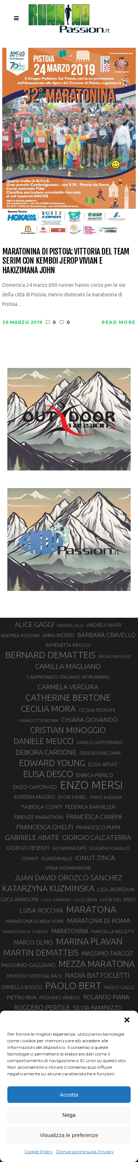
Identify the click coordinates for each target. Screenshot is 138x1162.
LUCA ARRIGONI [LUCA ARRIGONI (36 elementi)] (19, 899)
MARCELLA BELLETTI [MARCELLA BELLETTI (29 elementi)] (112, 931)
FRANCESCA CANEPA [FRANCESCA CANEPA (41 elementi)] (94, 816)
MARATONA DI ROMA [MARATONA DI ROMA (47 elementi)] (98, 920)
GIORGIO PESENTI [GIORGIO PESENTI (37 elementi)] (28, 848)
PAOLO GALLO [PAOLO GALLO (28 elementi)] (119, 987)
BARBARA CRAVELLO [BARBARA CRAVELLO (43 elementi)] (106, 635)
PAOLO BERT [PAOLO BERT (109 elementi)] (73, 985)
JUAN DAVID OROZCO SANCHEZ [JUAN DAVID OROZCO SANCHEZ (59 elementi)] (68, 877)
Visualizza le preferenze (69, 1135)
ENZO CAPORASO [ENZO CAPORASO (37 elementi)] (35, 787)
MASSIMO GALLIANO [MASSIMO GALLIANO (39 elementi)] (28, 965)
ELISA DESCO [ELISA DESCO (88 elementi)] (48, 774)
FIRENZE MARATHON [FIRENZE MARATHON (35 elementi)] (38, 817)
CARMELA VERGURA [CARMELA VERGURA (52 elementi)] (68, 686)
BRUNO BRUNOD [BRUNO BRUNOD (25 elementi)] (115, 656)
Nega (69, 1115)
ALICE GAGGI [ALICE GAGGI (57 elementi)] (34, 624)
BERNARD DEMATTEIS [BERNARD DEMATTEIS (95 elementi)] (50, 655)
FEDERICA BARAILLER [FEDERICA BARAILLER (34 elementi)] (90, 807)
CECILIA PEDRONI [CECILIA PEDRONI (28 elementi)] (97, 710)
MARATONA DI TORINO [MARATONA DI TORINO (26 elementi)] (25, 931)
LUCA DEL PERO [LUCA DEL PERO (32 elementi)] (117, 899)
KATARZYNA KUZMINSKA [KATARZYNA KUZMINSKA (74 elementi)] (48, 888)
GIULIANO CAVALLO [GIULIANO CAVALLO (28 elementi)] (109, 848)
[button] (127, 1020)
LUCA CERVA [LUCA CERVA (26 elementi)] (85, 899)
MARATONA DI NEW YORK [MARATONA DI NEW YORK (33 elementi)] (35, 921)
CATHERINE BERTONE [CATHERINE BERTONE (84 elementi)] (68, 697)
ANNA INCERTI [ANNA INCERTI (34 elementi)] (58, 635)
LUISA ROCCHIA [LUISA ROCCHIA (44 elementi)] (41, 910)
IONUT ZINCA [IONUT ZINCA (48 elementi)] (95, 857)
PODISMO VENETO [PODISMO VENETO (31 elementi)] (59, 997)
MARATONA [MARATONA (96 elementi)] (91, 909)
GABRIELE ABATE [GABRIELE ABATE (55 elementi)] (32, 837)
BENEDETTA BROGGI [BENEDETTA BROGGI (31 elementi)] (68, 645)
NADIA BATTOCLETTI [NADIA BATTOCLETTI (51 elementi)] (97, 975)
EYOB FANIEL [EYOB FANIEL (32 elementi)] (72, 797)
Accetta (69, 1094)
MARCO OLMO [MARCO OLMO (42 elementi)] (33, 942)
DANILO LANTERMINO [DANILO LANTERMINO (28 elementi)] (100, 742)
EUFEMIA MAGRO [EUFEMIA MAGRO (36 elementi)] (34, 797)
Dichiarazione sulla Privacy (85, 1151)
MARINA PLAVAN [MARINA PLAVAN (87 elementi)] (89, 941)
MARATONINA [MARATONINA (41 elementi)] (69, 931)
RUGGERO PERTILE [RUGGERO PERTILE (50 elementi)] (42, 1007)
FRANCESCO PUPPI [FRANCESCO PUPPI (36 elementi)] (98, 827)
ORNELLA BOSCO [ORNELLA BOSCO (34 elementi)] (21, 987)
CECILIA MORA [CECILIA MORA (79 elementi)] (48, 708)
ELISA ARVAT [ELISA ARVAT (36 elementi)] (102, 764)
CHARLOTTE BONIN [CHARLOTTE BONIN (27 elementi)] (38, 720)
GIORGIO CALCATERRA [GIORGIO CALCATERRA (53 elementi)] (96, 837)
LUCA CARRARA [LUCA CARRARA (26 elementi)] (56, 899)
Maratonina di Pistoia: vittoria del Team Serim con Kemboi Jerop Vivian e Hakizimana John (65, 261)
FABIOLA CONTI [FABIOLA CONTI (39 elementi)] (41, 807)
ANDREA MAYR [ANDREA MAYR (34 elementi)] (103, 625)
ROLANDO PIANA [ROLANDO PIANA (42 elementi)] (106, 997)
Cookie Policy (38, 1151)
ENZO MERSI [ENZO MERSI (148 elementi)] (91, 785)
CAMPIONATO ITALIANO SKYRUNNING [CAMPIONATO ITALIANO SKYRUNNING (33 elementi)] (68, 677)
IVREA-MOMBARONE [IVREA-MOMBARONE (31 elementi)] (68, 868)
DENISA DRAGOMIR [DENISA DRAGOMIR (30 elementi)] (100, 752)
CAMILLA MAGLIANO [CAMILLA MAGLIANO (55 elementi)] (68, 666)
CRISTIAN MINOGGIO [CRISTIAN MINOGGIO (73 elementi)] (68, 730)
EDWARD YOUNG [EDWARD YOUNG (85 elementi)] (52, 763)
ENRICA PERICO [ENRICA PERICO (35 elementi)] (94, 775)
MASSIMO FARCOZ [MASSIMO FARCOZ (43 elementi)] (107, 953)
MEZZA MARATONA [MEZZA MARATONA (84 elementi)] (97, 963)
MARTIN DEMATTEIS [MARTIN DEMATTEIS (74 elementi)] (40, 952)
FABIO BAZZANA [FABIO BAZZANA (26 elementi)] (106, 797)
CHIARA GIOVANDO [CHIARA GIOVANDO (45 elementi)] (89, 719)
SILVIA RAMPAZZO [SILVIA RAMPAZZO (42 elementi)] (97, 1007)
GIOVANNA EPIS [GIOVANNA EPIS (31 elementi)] (69, 848)
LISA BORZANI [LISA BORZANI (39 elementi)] (115, 889)
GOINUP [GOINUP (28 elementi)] (29, 858)
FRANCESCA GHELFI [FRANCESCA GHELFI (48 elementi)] (44, 826)
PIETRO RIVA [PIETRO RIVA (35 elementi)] (21, 997)
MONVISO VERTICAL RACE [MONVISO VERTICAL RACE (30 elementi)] (34, 975)
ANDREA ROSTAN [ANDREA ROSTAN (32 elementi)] (20, 635)
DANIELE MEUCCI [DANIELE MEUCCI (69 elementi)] (44, 741)
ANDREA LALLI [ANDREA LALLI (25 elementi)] (70, 625)
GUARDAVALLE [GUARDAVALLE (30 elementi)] (56, 858)
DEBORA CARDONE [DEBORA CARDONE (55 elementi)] (46, 752)
